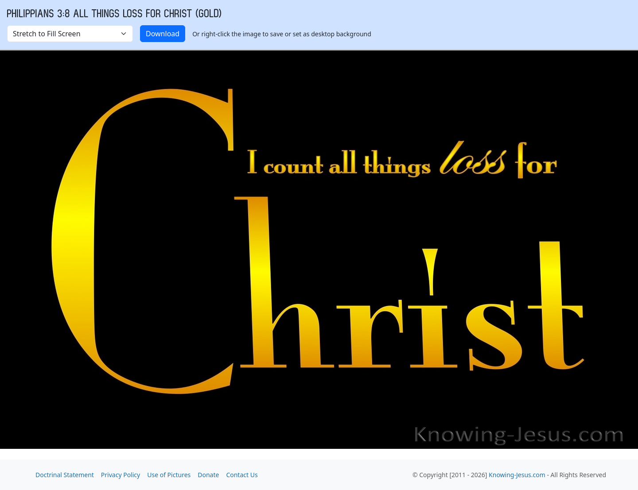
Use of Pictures (169, 475)
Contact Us (241, 475)
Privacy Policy (120, 475)
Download (162, 34)
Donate (208, 475)
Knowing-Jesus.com (517, 475)
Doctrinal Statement (64, 475)
